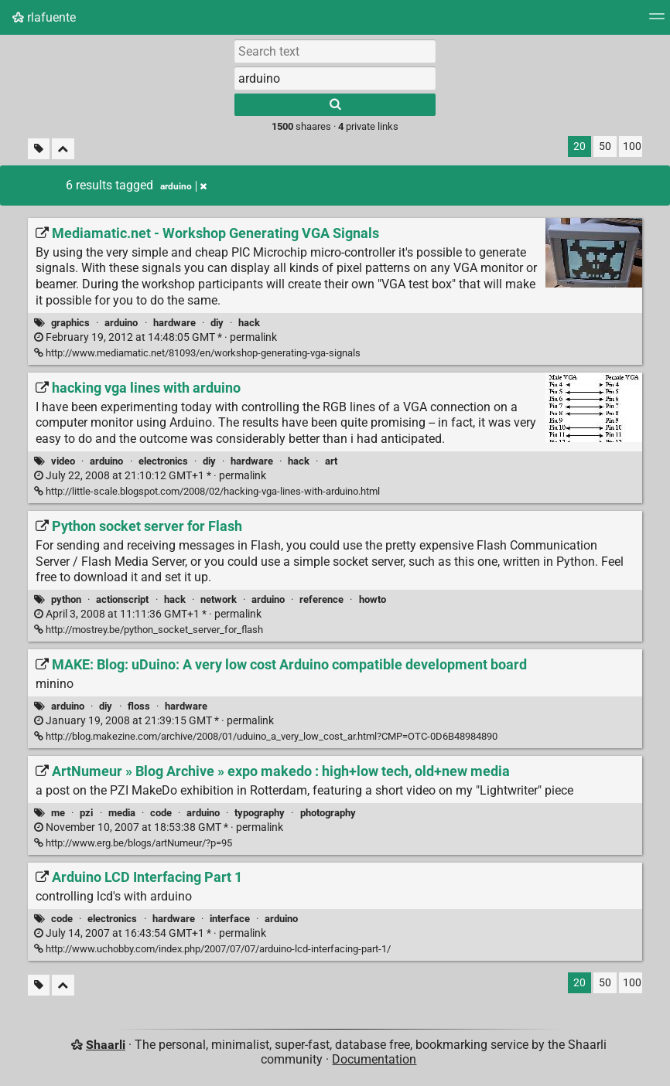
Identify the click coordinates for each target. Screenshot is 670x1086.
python (66, 599)
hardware (174, 323)
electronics (163, 461)
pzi (86, 813)
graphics (70, 323)
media (121, 813)
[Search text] (335, 51)
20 (579, 146)
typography (259, 813)
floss (139, 706)
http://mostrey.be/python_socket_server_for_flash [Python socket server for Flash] (148, 629)
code (161, 813)
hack (249, 323)
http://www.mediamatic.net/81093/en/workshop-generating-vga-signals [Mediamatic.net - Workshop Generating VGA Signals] (197, 353)
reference (321, 599)
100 (632, 146)
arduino (121, 323)
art (331, 461)
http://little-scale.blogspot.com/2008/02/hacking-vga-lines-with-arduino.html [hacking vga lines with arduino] (207, 491)
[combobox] (335, 78)
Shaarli (105, 1044)
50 (605, 146)
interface (230, 918)
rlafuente (44, 17)
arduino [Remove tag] (183, 186)
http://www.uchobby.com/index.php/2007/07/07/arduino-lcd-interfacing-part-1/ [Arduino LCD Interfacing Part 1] (212, 949)
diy (217, 323)
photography (328, 813)
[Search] (335, 105)
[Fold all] (63, 148)
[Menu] (657, 21)
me (58, 813)
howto (372, 599)
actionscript (122, 599)
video (63, 461)
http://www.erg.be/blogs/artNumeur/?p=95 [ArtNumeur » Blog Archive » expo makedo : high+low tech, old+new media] (133, 843)
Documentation (374, 1059)
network (218, 599)
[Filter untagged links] (39, 148)
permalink (155, 337)
